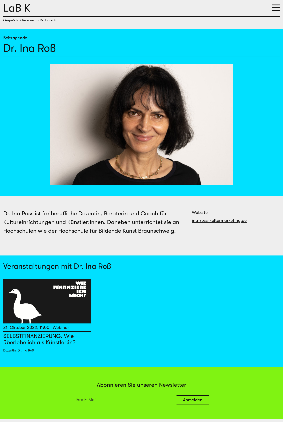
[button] (276, 8)
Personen (28, 20)
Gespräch (10, 20)
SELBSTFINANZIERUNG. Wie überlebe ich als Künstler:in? (39, 339)
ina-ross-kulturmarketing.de (219, 220)
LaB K (17, 8)
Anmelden (193, 399)
